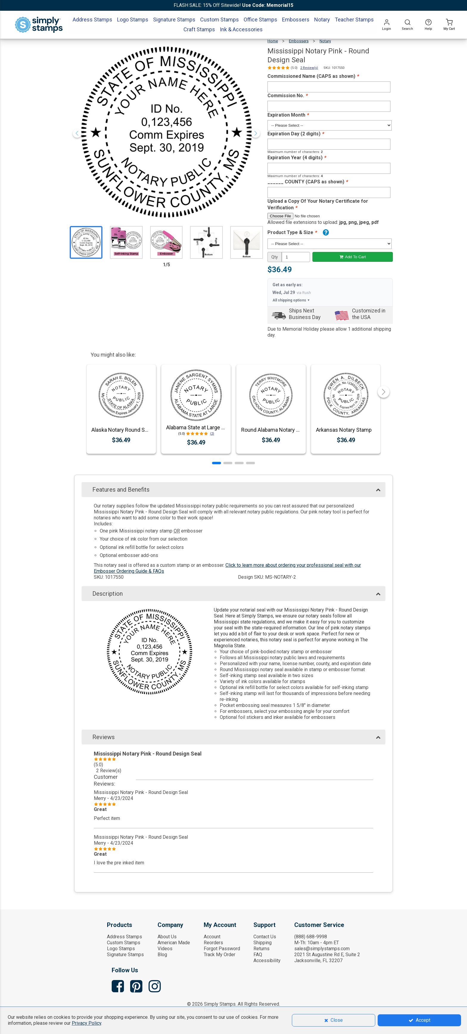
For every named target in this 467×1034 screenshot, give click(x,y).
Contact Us (264, 936)
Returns (261, 948)
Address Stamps (124, 936)
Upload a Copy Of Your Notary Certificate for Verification (317, 204)
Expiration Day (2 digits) (295, 134)
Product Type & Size (292, 232)
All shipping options (291, 300)
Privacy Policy (86, 1023)
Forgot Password (222, 948)
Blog (162, 954)
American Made (174, 942)
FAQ (257, 954)
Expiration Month (288, 115)
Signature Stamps (125, 954)
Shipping (262, 942)
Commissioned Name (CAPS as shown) (313, 76)
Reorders (213, 942)
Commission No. (287, 95)
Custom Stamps (123, 942)
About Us (167, 936)
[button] (216, 463)
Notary (325, 41)
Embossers (299, 41)
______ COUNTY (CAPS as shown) (307, 182)
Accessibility (267, 960)
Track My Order (219, 954)
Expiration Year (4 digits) (296, 157)
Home (272, 41)
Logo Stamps (121, 948)
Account (212, 936)
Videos (165, 948)
